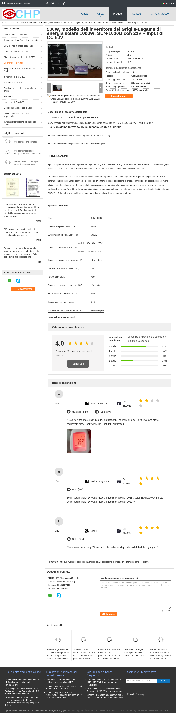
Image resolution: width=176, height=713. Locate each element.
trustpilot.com (80, 411)
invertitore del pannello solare (135, 562)
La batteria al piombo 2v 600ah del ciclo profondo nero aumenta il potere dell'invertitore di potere (109, 655)
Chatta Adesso (160, 13)
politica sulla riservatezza (17, 710)
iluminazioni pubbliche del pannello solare (20, 123)
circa (100, 13)
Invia (163, 680)
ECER (165, 710)
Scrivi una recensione (78, 365)
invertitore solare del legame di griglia (103, 562)
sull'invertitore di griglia (74, 562)
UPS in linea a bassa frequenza (18, 46)
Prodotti (118, 13)
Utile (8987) (106, 411)
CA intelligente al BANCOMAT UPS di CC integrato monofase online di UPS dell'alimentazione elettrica (22, 691)
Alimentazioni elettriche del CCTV (19, 57)
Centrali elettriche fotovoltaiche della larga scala (20, 115)
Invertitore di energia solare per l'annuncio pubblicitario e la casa (134, 652)
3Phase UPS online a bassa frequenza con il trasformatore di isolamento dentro (105, 696)
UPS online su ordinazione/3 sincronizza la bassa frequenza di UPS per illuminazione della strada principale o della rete (23, 701)
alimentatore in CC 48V (14, 77)
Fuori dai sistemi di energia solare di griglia (20, 89)
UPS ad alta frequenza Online (17, 34)
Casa (84, 13)
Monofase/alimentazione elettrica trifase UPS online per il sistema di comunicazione (23, 682)
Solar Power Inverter (30, 22)
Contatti (136, 13)
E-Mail (130, 694)
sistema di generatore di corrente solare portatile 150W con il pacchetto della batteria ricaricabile (58, 654)
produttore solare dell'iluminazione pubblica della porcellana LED (61, 681)
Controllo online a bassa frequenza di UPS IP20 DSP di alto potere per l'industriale (104, 682)
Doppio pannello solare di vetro (18, 108)
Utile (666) (78, 539)
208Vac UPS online (13, 82)
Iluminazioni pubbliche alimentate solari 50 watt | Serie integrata (64, 687)
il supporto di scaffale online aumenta (21, 40)
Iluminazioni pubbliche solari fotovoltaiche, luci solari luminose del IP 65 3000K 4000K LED (64, 695)
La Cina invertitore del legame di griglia (48, 710)
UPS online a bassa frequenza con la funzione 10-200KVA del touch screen (104, 689)
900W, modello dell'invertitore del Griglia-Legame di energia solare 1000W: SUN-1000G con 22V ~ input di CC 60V (75, 99)
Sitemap (139, 694)
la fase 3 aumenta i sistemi (16, 51)
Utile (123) (77, 489)
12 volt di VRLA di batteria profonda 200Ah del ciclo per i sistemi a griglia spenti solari (84, 654)
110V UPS (9, 96)
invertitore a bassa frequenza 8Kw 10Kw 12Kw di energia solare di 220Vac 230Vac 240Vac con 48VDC (160, 655)
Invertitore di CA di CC (14, 102)
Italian (170, 3)
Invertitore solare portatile (25, 142)
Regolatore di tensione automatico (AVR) (19, 69)
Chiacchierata (120, 96)
